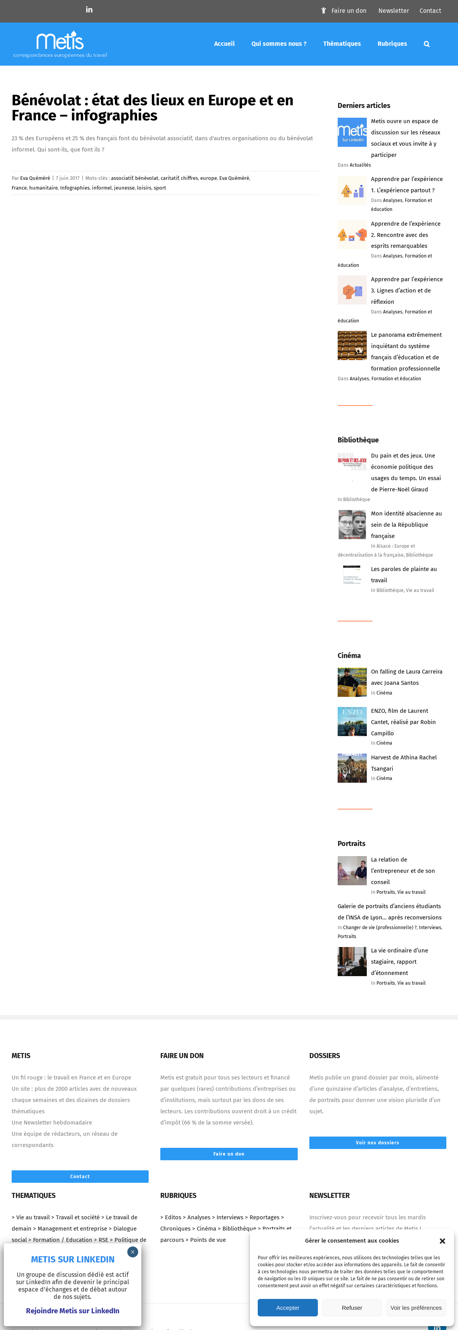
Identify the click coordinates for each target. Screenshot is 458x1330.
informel (102, 187)
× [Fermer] (132, 1252)
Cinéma (384, 693)
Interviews (430, 927)
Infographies (75, 187)
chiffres (189, 178)
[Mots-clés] (427, 43)
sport (160, 187)
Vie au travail (411, 892)
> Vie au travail (31, 1217)
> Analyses (196, 1217)
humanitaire (43, 187)
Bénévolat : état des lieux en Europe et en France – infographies (151, 107)
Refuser (352, 1307)
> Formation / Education (60, 1239)
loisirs (144, 187)
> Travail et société (75, 1217)
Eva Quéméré (35, 178)
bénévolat (146, 178)
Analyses (392, 200)
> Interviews (227, 1217)
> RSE (101, 1239)
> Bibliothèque (237, 1228)
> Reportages (262, 1217)
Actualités (360, 165)
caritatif (170, 178)
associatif (122, 178)
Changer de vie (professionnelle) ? (379, 927)
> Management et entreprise (70, 1228)
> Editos (170, 1217)
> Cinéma (204, 1228)
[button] (442, 1241)
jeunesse (124, 187)
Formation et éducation (396, 378)
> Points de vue (206, 1239)
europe (208, 178)
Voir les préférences (416, 1307)
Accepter (287, 1307)
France (19, 187)
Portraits (385, 892)
